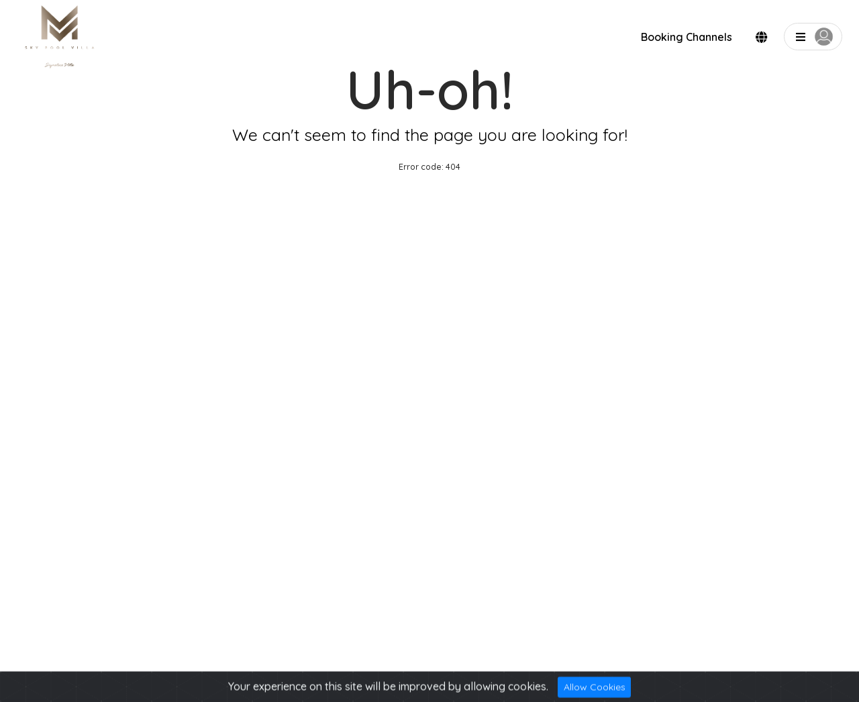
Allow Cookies (594, 690)
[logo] (60, 38)
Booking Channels (686, 37)
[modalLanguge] (761, 37)
